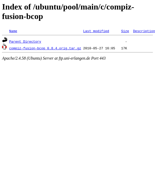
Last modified (96, 31)
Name (13, 31)
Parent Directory (25, 41)
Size (125, 31)
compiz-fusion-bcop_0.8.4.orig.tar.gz (45, 48)
